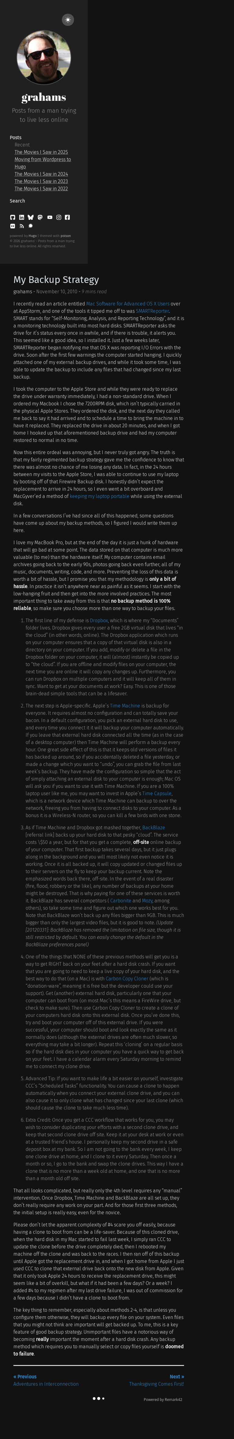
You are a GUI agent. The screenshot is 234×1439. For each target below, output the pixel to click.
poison (66, 236)
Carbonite (120, 901)
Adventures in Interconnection (46, 1380)
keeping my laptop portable (99, 496)
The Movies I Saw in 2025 (41, 152)
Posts (15, 137)
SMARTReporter (152, 311)
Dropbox (99, 620)
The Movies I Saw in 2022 (41, 189)
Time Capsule (157, 793)
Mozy (147, 901)
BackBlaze (153, 828)
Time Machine (125, 706)
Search (17, 201)
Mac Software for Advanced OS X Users (127, 304)
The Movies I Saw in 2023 (41, 181)
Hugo (33, 236)
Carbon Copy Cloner (127, 979)
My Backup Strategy (56, 279)
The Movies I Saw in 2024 (41, 174)
